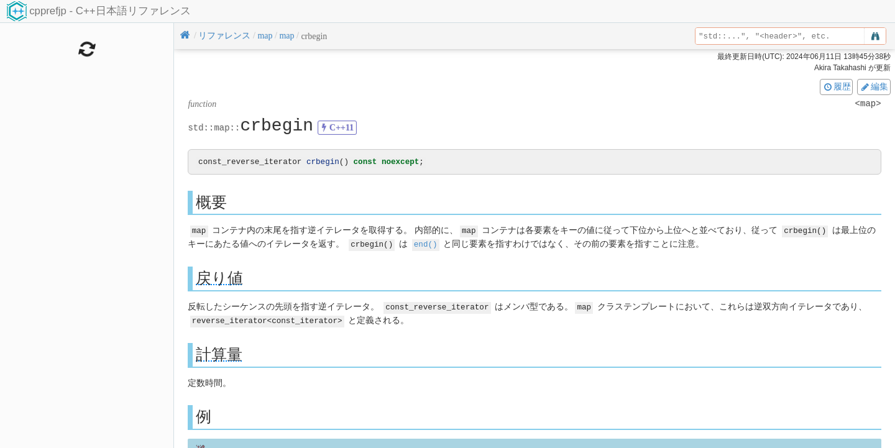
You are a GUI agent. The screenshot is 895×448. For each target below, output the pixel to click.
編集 (874, 86)
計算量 (219, 353)
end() (426, 244)
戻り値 (219, 278)
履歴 (836, 86)
